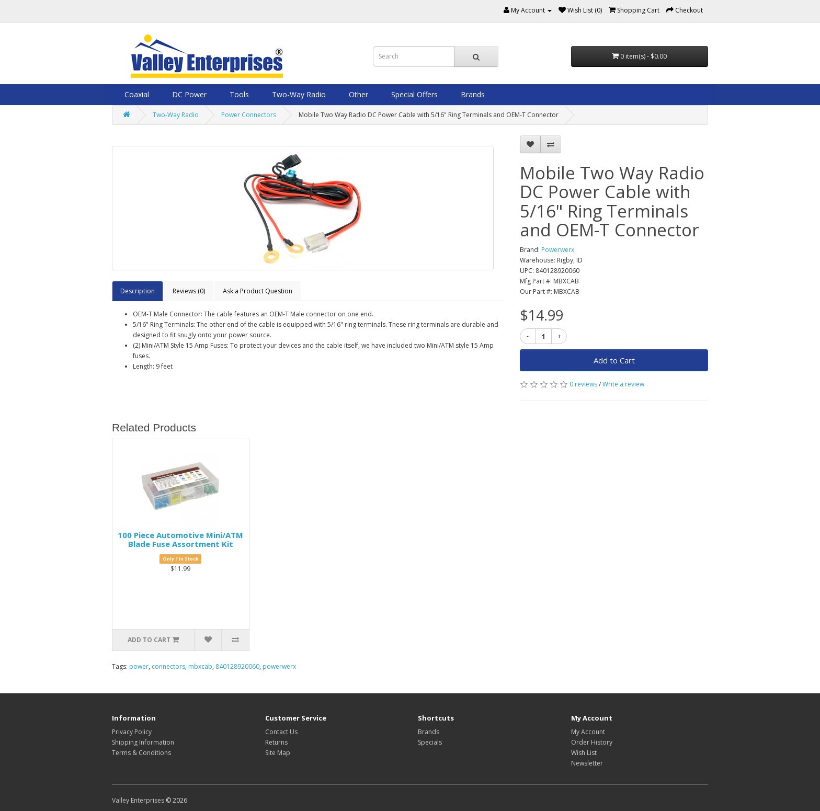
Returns (276, 742)
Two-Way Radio (298, 94)
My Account (588, 731)
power (139, 666)
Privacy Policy (132, 731)
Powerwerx (557, 249)
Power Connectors (248, 114)
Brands (472, 94)
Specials (430, 742)
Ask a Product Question (257, 291)
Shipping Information (143, 742)
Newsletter (587, 763)
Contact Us (281, 731)
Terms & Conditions (141, 752)
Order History (591, 742)
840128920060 (237, 666)
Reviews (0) (189, 291)
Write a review (623, 384)
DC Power (188, 94)
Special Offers (413, 94)
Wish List (584, 752)
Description (137, 291)
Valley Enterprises (138, 800)
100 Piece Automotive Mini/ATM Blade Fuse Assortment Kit (180, 539)
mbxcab (200, 666)
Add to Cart (614, 360)
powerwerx (279, 666)
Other (357, 94)
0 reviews (583, 384)
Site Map (277, 752)
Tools (238, 94)
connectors (168, 666)
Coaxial (135, 94)
